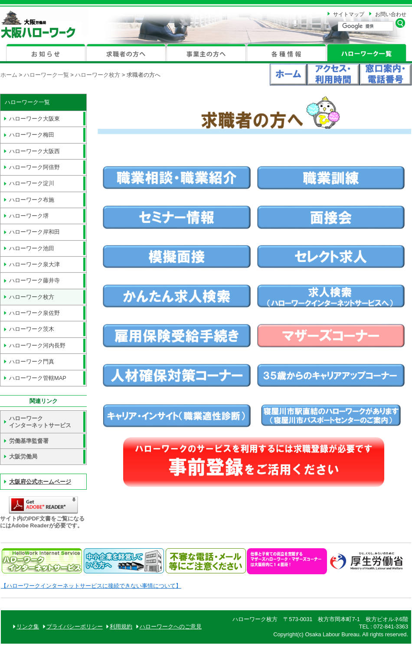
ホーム (8, 75)
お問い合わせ (390, 14)
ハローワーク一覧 (46, 75)
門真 (31, 361)
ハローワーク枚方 (98, 75)
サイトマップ (348, 14)
